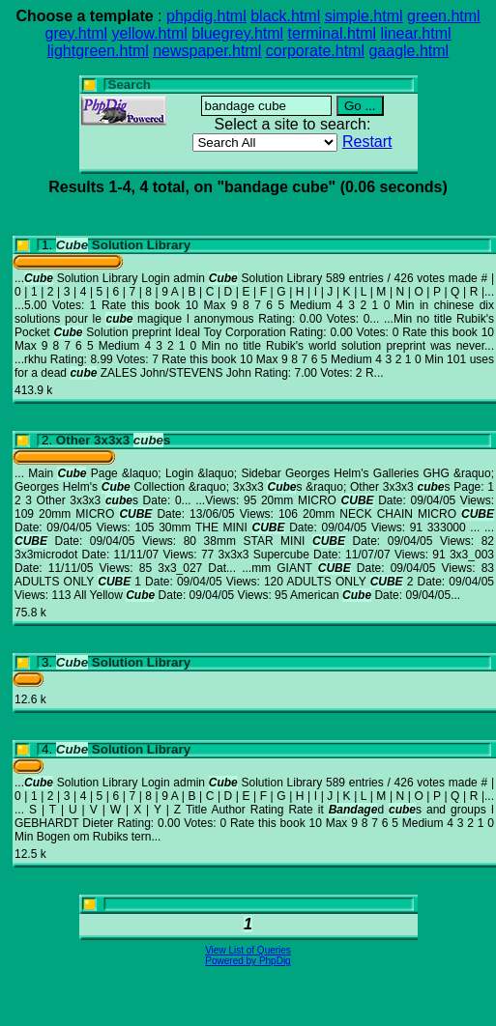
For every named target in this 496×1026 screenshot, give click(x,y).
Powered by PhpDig (247, 960)
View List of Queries (248, 950)
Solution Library (123, 245)
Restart (367, 141)
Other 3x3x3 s (113, 440)
